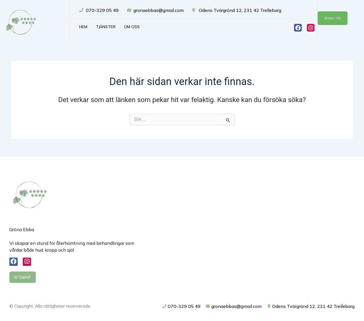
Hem (83, 26)
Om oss (132, 26)
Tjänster (105, 26)
